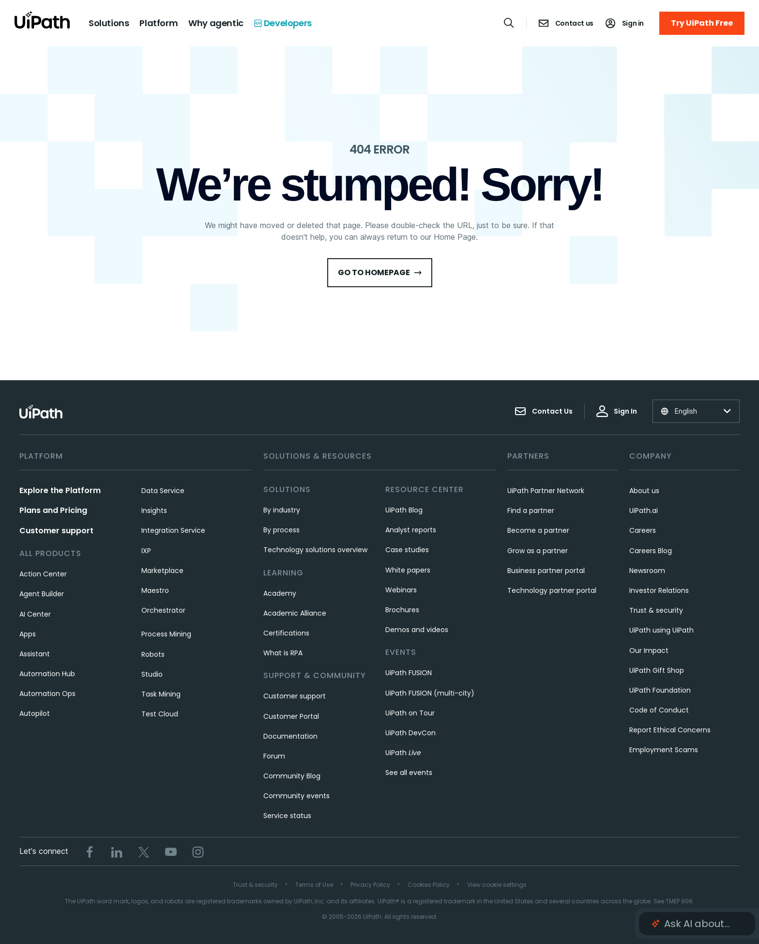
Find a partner (530, 510)
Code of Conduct (659, 710)
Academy (279, 593)
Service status (287, 815)
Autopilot (34, 713)
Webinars (401, 590)
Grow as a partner (537, 551)
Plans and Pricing (53, 510)
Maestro (155, 590)
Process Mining (166, 634)
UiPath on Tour (410, 713)
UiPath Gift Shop (656, 670)
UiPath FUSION (408, 673)
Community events (296, 796)
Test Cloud (159, 714)
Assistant (34, 654)
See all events (408, 772)
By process (281, 530)
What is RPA (283, 653)
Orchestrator (163, 610)
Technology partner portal (551, 590)
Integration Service (173, 530)
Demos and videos (416, 629)
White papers (407, 570)
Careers (642, 530)
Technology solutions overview (315, 550)
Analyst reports (410, 530)
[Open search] (509, 22)
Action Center (43, 574)
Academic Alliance (294, 613)
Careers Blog (650, 551)
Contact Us (544, 411)
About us (644, 490)
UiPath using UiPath (661, 630)
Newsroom (647, 570)
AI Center (35, 614)
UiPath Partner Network (545, 490)
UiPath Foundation (660, 690)
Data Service (162, 490)
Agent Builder (41, 594)
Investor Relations (659, 590)
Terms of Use (314, 885)
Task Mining (161, 694)
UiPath (403, 753)
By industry (281, 510)
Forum (274, 756)
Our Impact (648, 650)
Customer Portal (291, 716)
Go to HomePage (380, 272)
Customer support (56, 530)
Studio (152, 674)
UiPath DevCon (410, 733)
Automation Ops (47, 693)
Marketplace (162, 570)
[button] (697, 923)
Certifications (286, 633)
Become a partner (538, 530)
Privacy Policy (370, 885)
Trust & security (656, 610)
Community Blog (291, 776)
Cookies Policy (429, 885)
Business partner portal (546, 570)
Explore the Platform (60, 490)
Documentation (290, 736)
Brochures (402, 610)
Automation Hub (47, 674)
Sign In (616, 411)
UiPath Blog (404, 510)
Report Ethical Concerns (670, 730)
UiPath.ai (643, 510)
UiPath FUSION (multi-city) (429, 693)
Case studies (407, 550)
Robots (153, 654)
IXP (146, 551)
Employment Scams (663, 750)
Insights (154, 510)
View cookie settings (497, 885)
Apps (27, 634)
